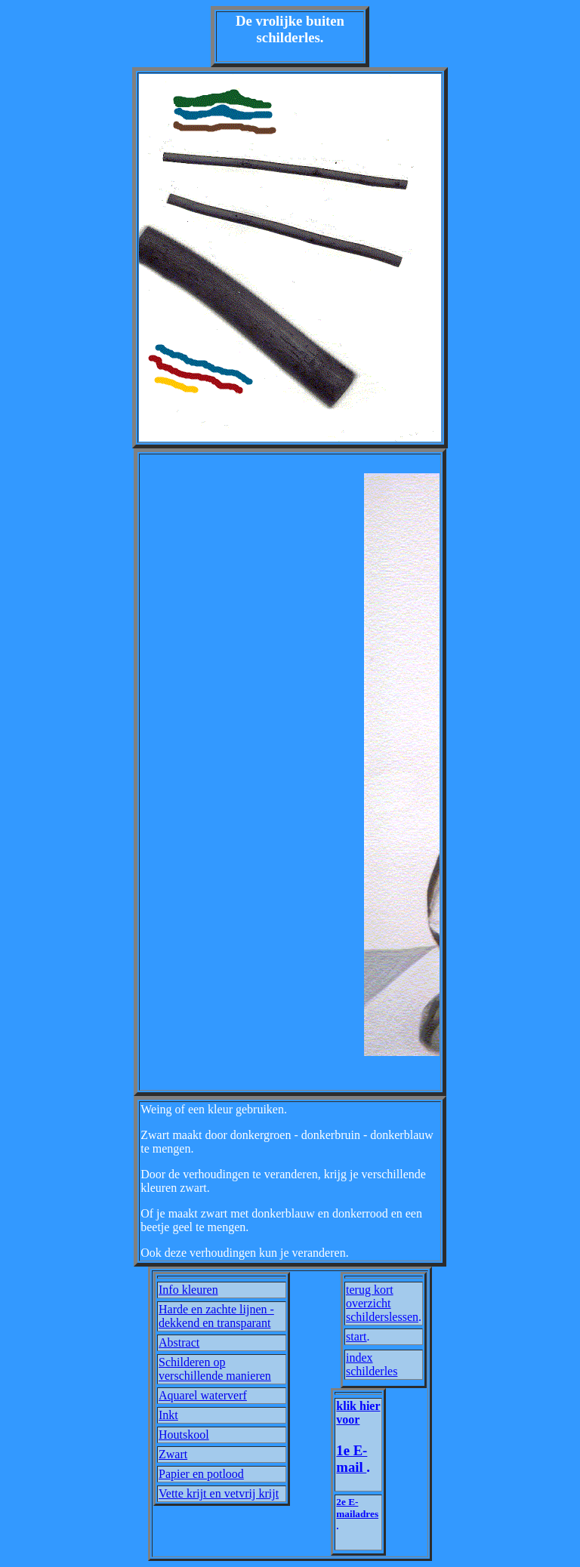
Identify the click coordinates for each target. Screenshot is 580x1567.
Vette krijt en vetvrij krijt (219, 1493)
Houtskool (184, 1434)
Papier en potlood (201, 1473)
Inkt (168, 1414)
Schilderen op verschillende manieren (215, 1369)
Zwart (173, 1454)
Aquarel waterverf (203, 1395)
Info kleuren (188, 1289)
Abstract (179, 1342)
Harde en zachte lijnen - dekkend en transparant (216, 1316)
